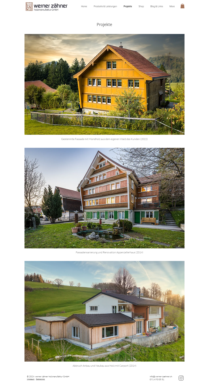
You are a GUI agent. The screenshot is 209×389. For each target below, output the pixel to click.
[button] (182, 5)
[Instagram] (181, 378)
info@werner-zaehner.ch (161, 376)
